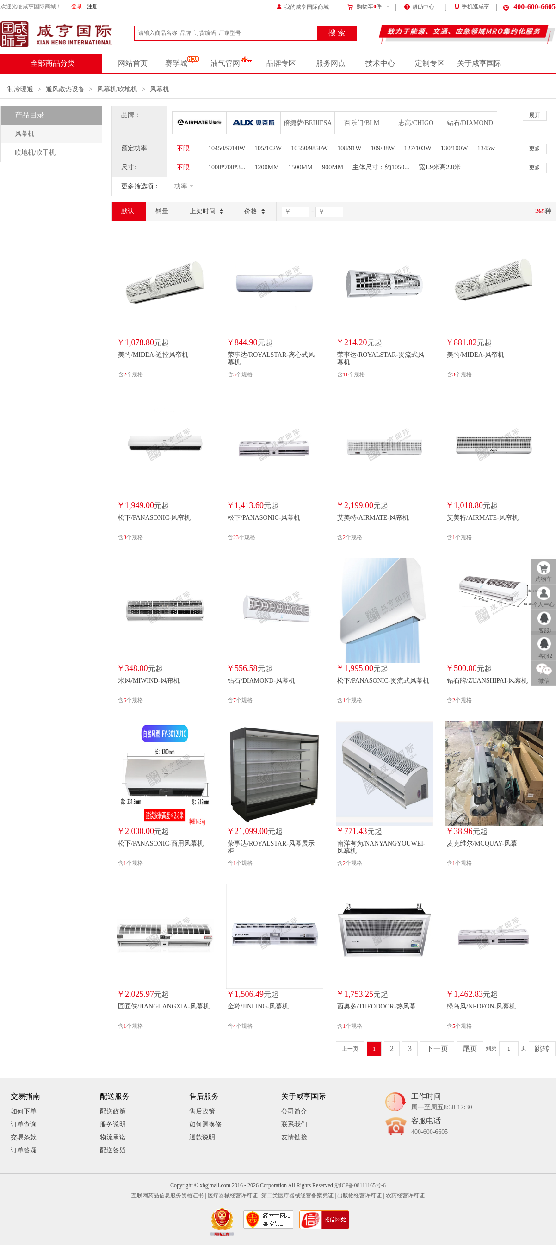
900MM (332, 167)
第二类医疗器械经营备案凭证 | (298, 1196)
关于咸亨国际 (479, 63)
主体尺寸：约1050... (380, 167)
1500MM (300, 167)
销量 (161, 211)
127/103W (418, 148)
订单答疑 (24, 1150)
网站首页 (133, 63)
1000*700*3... (227, 167)
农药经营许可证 (405, 1196)
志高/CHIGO (415, 122)
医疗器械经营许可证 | (234, 1196)
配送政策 (113, 1111)
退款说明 (202, 1137)
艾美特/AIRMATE (199, 122)
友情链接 (294, 1137)
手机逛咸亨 (471, 7)
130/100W (454, 148)
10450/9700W (226, 148)
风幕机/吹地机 (117, 89)
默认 (127, 211)
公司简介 (294, 1111)
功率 (180, 186)
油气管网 (231, 63)
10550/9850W (309, 148)
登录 (76, 7)
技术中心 (380, 63)
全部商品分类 (53, 63)
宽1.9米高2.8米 (440, 167)
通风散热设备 (65, 89)
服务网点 (331, 63)
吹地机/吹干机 (35, 152)
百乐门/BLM (361, 122)
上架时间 (207, 212)
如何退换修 (205, 1124)
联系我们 (294, 1124)
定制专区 (430, 63)
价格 (255, 212)
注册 (92, 7)
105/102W (268, 148)
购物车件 (364, 7)
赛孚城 (182, 63)
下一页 (437, 1049)
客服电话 (429, 1127)
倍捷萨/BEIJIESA (308, 122)
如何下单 (24, 1111)
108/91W (349, 148)
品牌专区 (281, 63)
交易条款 (24, 1137)
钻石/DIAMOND (470, 122)
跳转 (542, 1049)
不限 (183, 148)
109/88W (383, 148)
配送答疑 (113, 1150)
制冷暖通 (20, 89)
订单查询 (24, 1124)
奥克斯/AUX (253, 122)
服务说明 (113, 1124)
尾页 (470, 1049)
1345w (486, 148)
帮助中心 (419, 6)
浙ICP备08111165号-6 (360, 1186)
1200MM (267, 167)
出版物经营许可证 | (360, 1196)
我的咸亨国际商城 (303, 6)
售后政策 (202, 1111)
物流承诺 (113, 1137)
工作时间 (441, 1102)
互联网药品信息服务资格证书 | (168, 1196)
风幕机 (159, 89)
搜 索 (336, 33)
